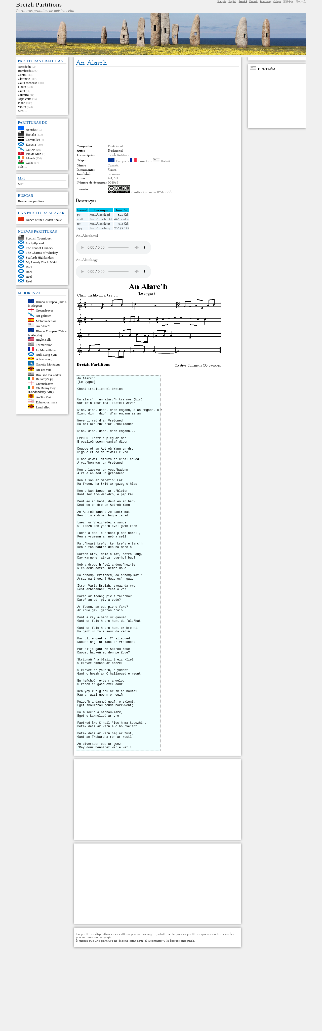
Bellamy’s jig (45, 379)
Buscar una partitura (31, 201)
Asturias (31, 129)
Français (221, 1)
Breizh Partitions (39, 4)
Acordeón (24, 67)
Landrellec (43, 407)
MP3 (21, 184)
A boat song (44, 359)
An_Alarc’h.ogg (100, 228)
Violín (22, 107)
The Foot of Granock (39, 248)
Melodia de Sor (46, 321)
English (232, 1)
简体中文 (301, 1)
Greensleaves (44, 384)
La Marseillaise (46, 350)
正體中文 (288, 1)
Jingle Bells (43, 339)
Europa (121, 161)
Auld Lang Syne (46, 354)
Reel (29, 267)
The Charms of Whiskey (42, 253)
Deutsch (253, 1)
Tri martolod (44, 345)
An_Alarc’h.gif (100, 214)
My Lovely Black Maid (41, 262)
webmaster (155, 1020)
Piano (21, 103)
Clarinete (24, 79)
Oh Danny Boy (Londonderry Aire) (42, 390)
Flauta (22, 87)
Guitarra (23, 95)
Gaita (21, 91)
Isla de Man (33, 154)
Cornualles (33, 140)
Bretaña (31, 134)
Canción (113, 165)
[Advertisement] (157, 106)
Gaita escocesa (27, 83)
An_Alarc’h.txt (100, 223)
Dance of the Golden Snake (44, 220)
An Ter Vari (43, 370)
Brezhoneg (265, 1)
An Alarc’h (43, 326)
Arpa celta (24, 99)
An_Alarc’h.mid (101, 219)
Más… (22, 111)
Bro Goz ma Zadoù (48, 375)
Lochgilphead (35, 243)
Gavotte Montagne (48, 364)
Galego (277, 1)
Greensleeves (44, 310)
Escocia (31, 144)
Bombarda (24, 71)
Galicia (30, 149)
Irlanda (30, 158)
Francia (143, 161)
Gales (29, 162)
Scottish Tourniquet (39, 238)
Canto (22, 75)
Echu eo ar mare (46, 402)
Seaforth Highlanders (40, 257)
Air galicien (44, 316)
